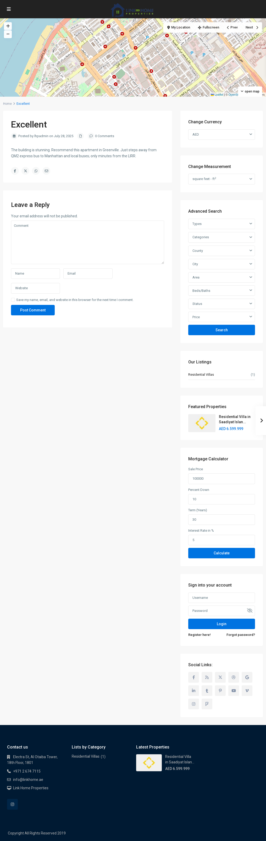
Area (195, 277)
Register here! (199, 635)
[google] (247, 677)
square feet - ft (204, 179)
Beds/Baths (201, 291)
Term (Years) (197, 510)
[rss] (207, 677)
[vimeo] (247, 690)
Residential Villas (201, 374)
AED (195, 134)
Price (196, 317)
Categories (200, 237)
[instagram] (193, 704)
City (195, 264)
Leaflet (217, 94)
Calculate (222, 553)
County (197, 251)
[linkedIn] (193, 690)
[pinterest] (220, 690)
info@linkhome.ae (28, 780)
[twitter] (220, 677)
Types (197, 224)
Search (221, 330)
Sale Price (195, 469)
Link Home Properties (30, 788)
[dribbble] (233, 677)
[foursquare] (207, 704)
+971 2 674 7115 (27, 771)
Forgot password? (240, 635)
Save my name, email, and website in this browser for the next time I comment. (75, 300)
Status (197, 304)
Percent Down (198, 490)
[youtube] (233, 690)
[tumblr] (207, 690)
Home (7, 104)
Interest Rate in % (201, 530)
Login (221, 624)
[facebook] (193, 677)
